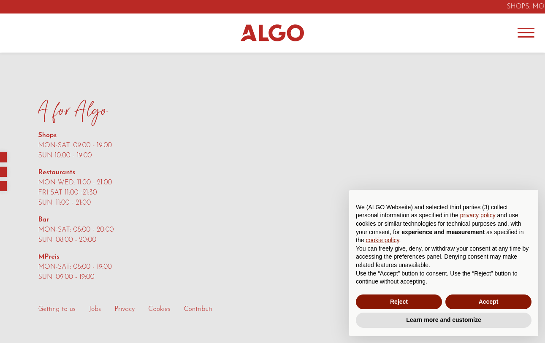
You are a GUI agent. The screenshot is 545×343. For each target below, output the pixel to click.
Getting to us (57, 309)
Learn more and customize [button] (443, 319)
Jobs (95, 309)
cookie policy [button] (382, 240)
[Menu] (526, 33)
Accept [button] (489, 301)
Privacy (124, 309)
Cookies (159, 309)
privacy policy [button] (478, 215)
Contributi (198, 309)
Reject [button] (399, 301)
